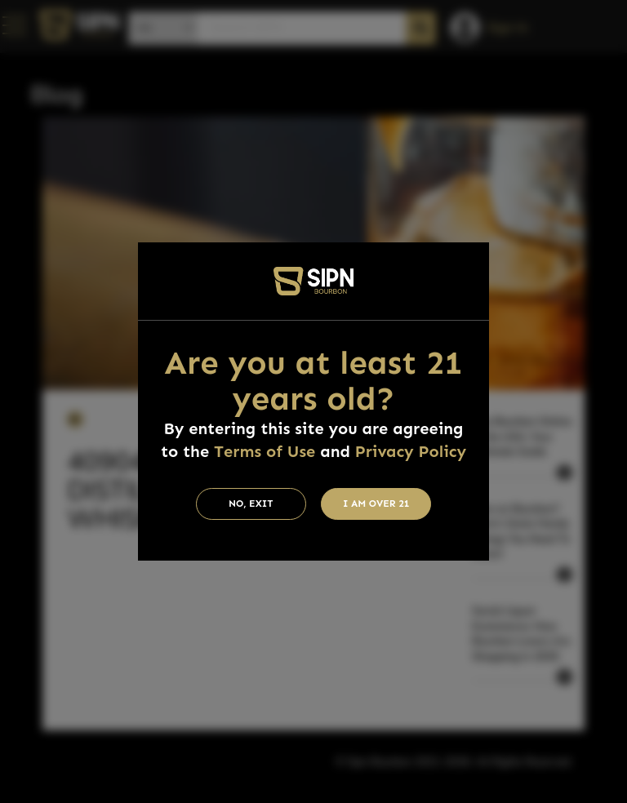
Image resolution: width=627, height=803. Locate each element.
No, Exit (251, 503)
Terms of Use (264, 451)
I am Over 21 (376, 503)
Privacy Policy (410, 451)
